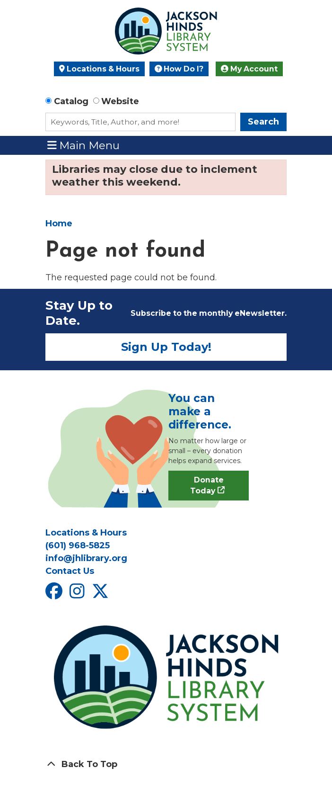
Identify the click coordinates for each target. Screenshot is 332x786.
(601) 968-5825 (77, 545)
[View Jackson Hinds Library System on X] (101, 594)
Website (120, 101)
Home (58, 223)
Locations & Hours (99, 68)
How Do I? (179, 68)
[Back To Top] (166, 764)
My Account (249, 68)
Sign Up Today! (166, 347)
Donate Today (207, 485)
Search (263, 121)
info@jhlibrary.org (86, 558)
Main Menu (83, 145)
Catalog (71, 101)
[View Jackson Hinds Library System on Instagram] (78, 594)
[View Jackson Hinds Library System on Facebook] (55, 594)
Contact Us (69, 571)
